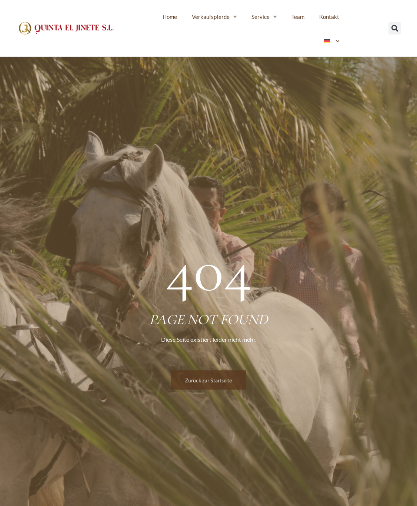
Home (170, 16)
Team (297, 16)
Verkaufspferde (214, 17)
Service (264, 17)
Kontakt (329, 16)
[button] (394, 28)
